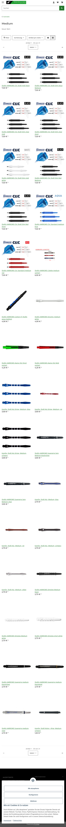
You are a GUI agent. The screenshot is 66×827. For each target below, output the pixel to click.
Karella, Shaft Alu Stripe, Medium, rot (48, 409)
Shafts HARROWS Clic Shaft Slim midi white (15, 179)
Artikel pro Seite (35, 38)
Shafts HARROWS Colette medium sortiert (47, 272)
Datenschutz (17, 820)
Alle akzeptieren (33, 788)
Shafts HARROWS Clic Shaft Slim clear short (48, 133)
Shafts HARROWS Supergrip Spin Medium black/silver (47, 454)
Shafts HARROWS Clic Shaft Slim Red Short (15, 225)
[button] (54, 2)
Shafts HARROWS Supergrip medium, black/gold (48, 683)
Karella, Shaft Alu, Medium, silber (14, 590)
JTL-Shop (36, 824)
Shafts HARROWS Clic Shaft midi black (16, 86)
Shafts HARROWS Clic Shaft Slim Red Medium (48, 179)
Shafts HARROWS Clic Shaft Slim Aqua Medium (48, 87)
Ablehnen (33, 801)
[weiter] (62, 47)
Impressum (7, 820)
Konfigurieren (33, 795)
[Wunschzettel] (58, 2)
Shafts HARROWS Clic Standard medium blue (49, 225)
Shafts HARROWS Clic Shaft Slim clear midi (15, 133)
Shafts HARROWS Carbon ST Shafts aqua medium (14, 318)
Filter (6, 38)
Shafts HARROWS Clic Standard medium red (16, 272)
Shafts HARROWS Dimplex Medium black (47, 591)
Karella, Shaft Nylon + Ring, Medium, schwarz (48, 729)
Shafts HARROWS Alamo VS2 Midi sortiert (47, 364)
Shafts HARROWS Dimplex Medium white (14, 637)
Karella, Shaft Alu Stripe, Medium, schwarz (14, 454)
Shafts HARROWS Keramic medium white (47, 318)
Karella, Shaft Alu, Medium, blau (46, 499)
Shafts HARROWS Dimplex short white (48, 636)
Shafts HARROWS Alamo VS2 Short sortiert (14, 364)
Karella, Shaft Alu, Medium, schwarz (48, 546)
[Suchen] (30, 8)
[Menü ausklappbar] (3, 1)
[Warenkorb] (62, 2)
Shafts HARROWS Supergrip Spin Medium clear (14, 500)
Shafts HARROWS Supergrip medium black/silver (15, 683)
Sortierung (18, 38)
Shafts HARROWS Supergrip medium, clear (15, 729)
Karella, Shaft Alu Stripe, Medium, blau (16, 409)
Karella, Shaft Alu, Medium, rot (13, 546)
